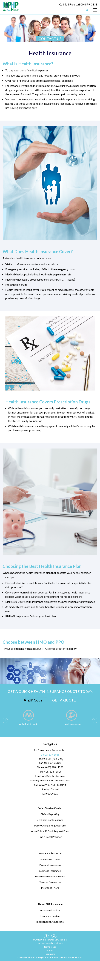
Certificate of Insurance (50, 819)
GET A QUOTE (64, 700)
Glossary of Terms (50, 859)
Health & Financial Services (50, 876)
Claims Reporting (50, 814)
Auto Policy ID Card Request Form (50, 831)
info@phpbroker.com (53, 775)
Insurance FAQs (50, 887)
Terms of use (50, 946)
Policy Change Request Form (50, 825)
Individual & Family (28, 724)
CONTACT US (50, 38)
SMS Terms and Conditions (50, 943)
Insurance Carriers (50, 916)
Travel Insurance (71, 724)
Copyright (50, 954)
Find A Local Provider (50, 836)
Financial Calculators (50, 882)
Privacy (50, 950)
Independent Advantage (50, 921)
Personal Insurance (50, 865)
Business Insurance (50, 870)
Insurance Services (50, 910)
